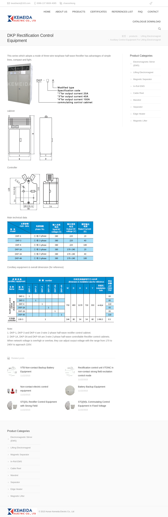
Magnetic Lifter (140, 120)
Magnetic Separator (142, 79)
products (133, 36)
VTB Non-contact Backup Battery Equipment (37, 369)
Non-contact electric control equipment (34, 388)
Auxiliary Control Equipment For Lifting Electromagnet (135, 40)
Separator (138, 107)
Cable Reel (138, 93)
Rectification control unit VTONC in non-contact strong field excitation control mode (96, 371)
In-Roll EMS (139, 86)
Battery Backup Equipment (91, 386)
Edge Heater (139, 114)
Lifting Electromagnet (151, 36)
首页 (124, 36)
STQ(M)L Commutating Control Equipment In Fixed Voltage (94, 404)
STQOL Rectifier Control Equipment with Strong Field (38, 404)
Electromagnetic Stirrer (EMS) (144, 64)
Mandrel (137, 100)
